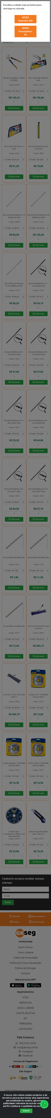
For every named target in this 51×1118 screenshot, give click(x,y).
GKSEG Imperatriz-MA (25, 15)
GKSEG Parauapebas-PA (25, 27)
